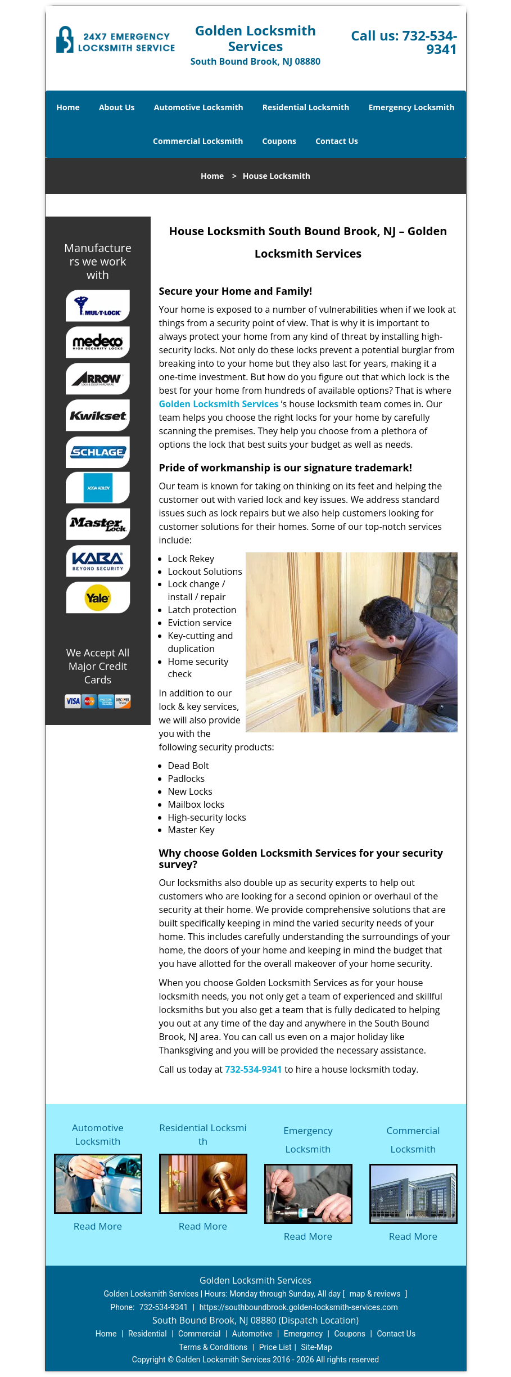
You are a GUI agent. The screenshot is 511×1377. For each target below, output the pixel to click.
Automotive (252, 1333)
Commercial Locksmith (198, 141)
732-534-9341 (430, 42)
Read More (98, 1226)
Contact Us (336, 141)
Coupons (279, 141)
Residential (147, 1333)
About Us (117, 107)
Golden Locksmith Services (219, 404)
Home (67, 107)
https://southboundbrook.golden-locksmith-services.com (299, 1307)
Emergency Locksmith (412, 107)
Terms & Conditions (213, 1347)
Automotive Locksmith (198, 107)
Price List (275, 1347)
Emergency (303, 1333)
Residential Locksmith (306, 107)
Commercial (199, 1333)
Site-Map (316, 1347)
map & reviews (376, 1293)
